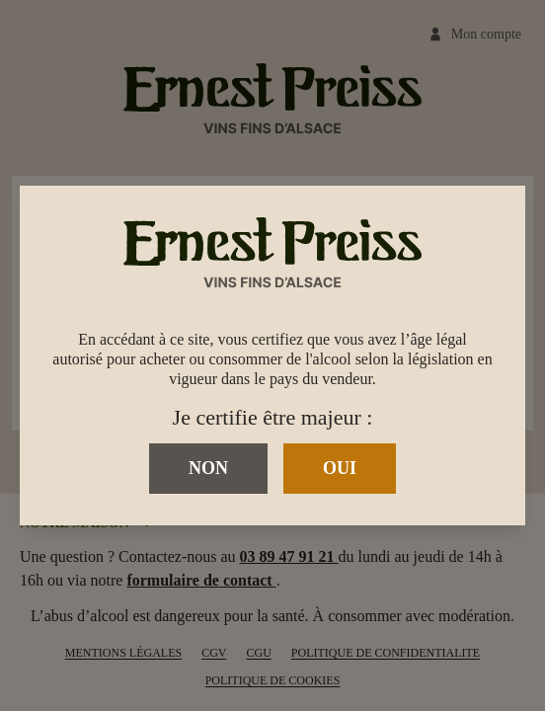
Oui (339, 468)
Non (208, 468)
